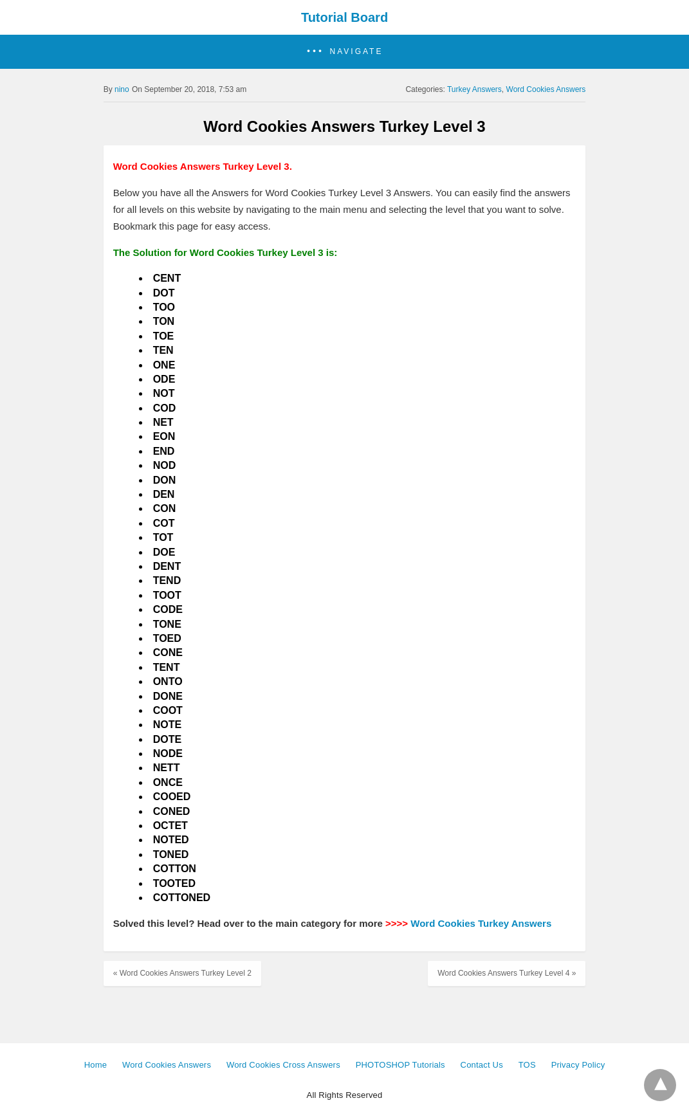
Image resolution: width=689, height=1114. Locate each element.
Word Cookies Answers (546, 89)
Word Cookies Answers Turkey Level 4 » (506, 973)
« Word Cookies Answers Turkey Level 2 (182, 973)
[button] (344, 52)
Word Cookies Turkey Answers (480, 923)
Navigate (356, 51)
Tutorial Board (344, 17)
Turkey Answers (474, 89)
